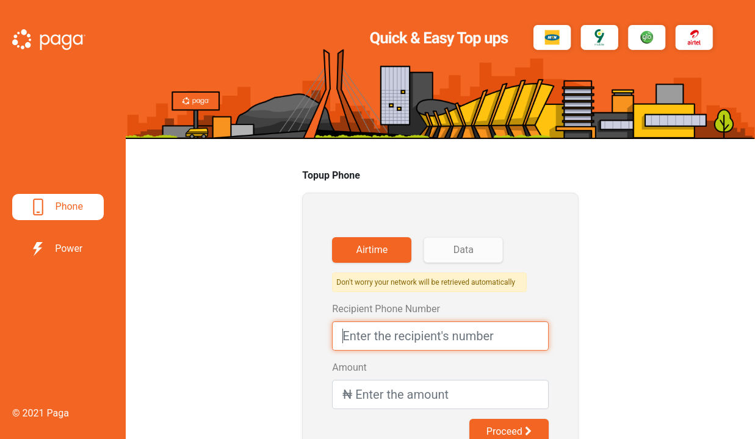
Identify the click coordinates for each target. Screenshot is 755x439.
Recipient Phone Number (385, 309)
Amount (349, 367)
